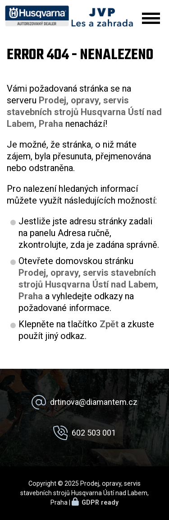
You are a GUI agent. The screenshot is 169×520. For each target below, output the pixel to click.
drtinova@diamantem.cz (93, 402)
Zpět (109, 324)
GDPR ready (100, 502)
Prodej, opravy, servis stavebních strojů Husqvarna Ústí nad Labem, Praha (88, 284)
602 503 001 (94, 432)
